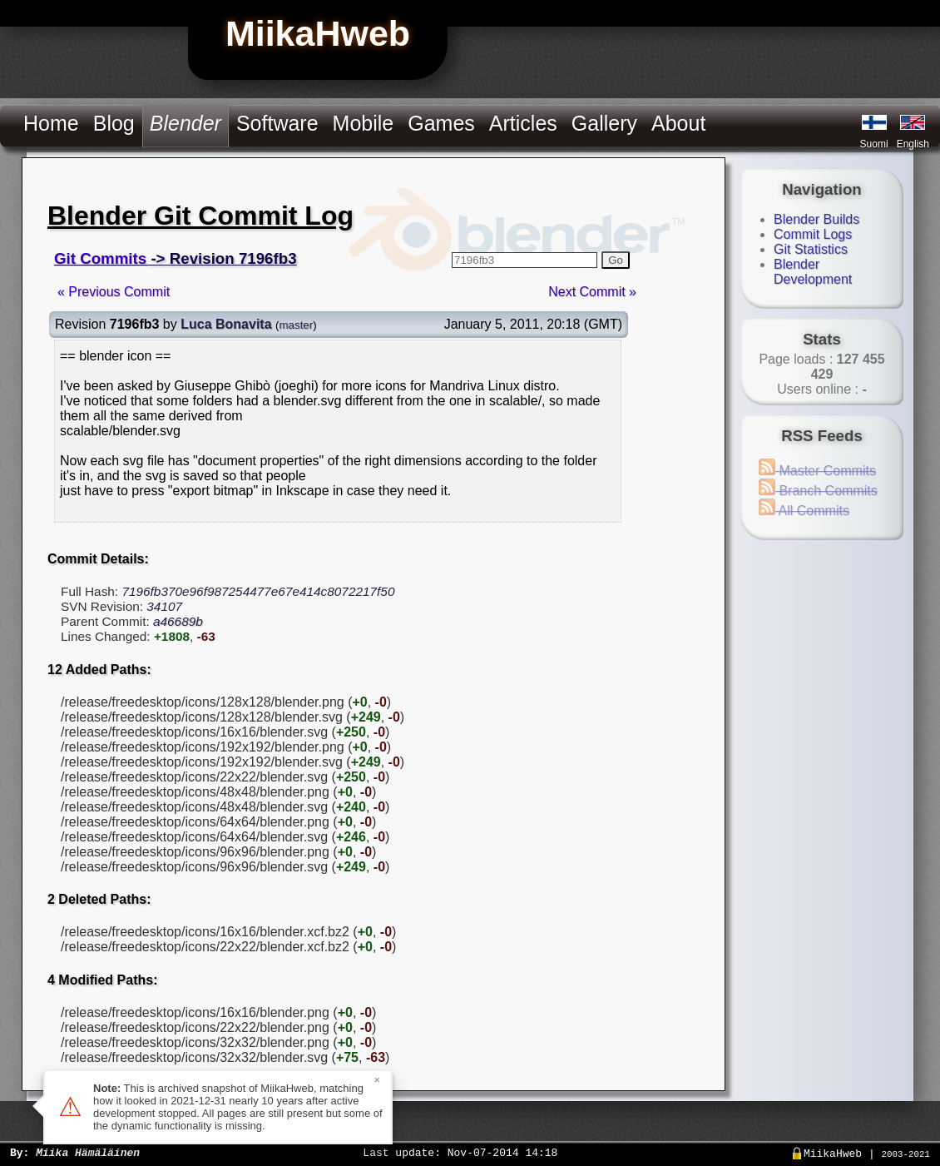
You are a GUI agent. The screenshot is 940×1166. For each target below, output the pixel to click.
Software (277, 123)
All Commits (804, 511)
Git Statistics (811, 249)
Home (51, 123)
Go (615, 260)
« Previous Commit (113, 292)
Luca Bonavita (226, 324)
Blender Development (813, 271)
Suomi (874, 144)
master (296, 325)
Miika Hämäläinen (88, 1151)
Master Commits (817, 471)
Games (441, 123)
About (678, 123)
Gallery (604, 123)
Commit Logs (813, 234)
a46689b (178, 621)
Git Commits (100, 258)
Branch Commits (818, 491)
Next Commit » (592, 292)
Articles (523, 123)
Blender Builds (816, 219)
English (913, 144)
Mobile (363, 123)
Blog (114, 123)
